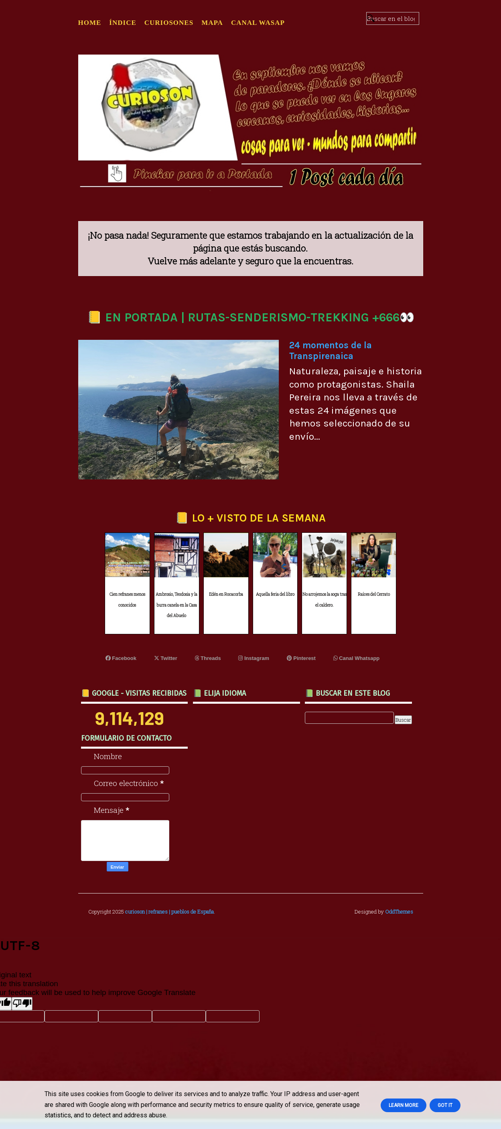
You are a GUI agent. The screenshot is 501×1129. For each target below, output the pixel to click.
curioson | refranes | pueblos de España (169, 911)
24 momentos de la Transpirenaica (330, 350)
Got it (445, 1105)
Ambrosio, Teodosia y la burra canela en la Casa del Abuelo (176, 605)
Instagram (253, 658)
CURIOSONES (168, 22)
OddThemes (399, 911)
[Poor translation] (22, 1003)
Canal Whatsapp (356, 658)
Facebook (120, 658)
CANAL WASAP (258, 22)
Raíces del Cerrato (374, 594)
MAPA (212, 22)
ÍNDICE (122, 22)
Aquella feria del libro (275, 594)
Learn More (403, 1105)
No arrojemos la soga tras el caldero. (324, 600)
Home (89, 22)
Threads (208, 658)
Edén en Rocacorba (226, 594)
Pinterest (301, 658)
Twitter (165, 658)
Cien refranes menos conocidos (127, 600)
